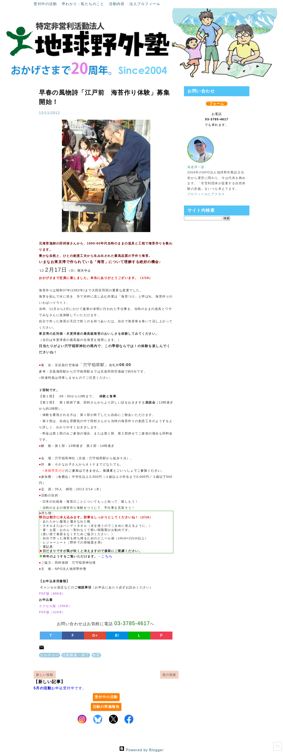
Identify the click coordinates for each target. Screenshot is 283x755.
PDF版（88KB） (52, 593)
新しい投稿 (44, 674)
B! (117, 635)
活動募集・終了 (75, 655)
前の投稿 (169, 674)
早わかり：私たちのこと (83, 4)
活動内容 (117, 4)
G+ (95, 635)
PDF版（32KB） (52, 612)
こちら (107, 556)
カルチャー (49, 655)
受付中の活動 (46, 4)
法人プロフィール (144, 4)
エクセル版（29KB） (55, 606)
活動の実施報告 (106, 707)
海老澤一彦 (196, 167)
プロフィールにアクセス (206, 194)
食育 (96, 655)
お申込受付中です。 (60, 688)
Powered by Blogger (141, 750)
